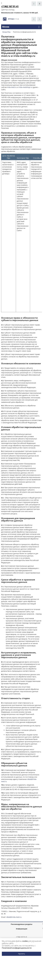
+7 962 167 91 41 (21, 937)
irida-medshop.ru (25, 87)
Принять (21, 954)
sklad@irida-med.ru (14, 917)
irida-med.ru (12, 87)
